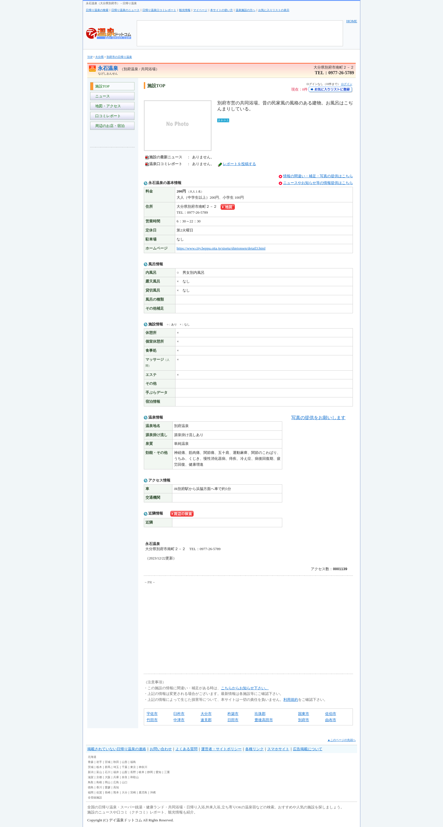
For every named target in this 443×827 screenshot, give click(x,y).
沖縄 (153, 792)
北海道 (92, 756)
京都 (99, 777)
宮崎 (133, 792)
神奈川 (143, 767)
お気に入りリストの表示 (273, 10)
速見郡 (206, 720)
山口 (124, 782)
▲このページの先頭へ (341, 739)
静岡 (150, 772)
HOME (351, 21)
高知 (116, 787)
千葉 (124, 767)
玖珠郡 (260, 714)
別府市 (303, 720)
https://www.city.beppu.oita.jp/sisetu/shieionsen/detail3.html (221, 248)
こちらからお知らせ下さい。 (245, 688)
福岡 (91, 792)
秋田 (116, 761)
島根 (99, 782)
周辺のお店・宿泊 (109, 126)
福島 (133, 761)
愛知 (158, 772)
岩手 (99, 761)
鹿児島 (143, 792)
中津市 (178, 720)
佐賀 (99, 792)
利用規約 (290, 699)
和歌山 (134, 777)
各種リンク (254, 749)
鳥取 (91, 782)
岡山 (107, 782)
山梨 (124, 772)
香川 (99, 787)
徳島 (91, 787)
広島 (116, 782)
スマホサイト (278, 749)
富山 (99, 772)
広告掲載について (307, 749)
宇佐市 (152, 714)
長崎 (107, 792)
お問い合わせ (161, 749)
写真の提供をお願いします (318, 417)
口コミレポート (107, 116)
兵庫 (116, 777)
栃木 (99, 767)
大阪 (107, 777)
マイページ (200, 10)
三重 (167, 772)
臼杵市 (178, 714)
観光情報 (184, 10)
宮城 (107, 761)
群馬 (107, 767)
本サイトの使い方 (221, 10)
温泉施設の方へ (245, 10)
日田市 (232, 720)
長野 (133, 772)
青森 (91, 761)
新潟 (91, 772)
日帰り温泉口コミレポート (159, 10)
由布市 (330, 720)
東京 (133, 767)
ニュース (101, 96)
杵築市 (232, 714)
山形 (124, 761)
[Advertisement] (112, 236)
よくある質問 (186, 749)
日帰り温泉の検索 (97, 10)
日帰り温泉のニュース (125, 10)
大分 (124, 792)
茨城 (91, 767)
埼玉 (116, 767)
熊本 (116, 792)
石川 (107, 772)
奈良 (124, 777)
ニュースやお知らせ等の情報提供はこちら (318, 183)
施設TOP (101, 86)
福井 (116, 772)
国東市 (303, 714)
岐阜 (141, 772)
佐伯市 (330, 714)
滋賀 (91, 777)
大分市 (206, 714)
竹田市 (152, 720)
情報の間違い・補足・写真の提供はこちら (318, 176)
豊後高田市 (264, 720)
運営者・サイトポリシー (221, 749)
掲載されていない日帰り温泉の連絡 (116, 749)
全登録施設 (95, 797)
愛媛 (107, 787)
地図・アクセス (107, 106)
